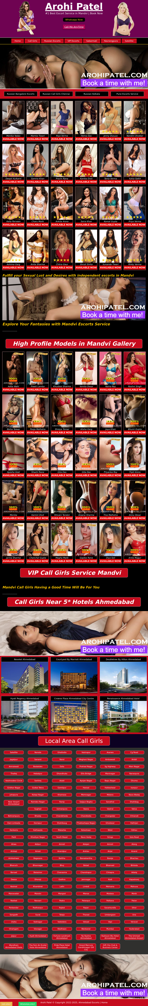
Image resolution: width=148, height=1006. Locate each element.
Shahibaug (62, 823)
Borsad (14, 872)
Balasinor (38, 872)
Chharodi (134, 816)
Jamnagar (86, 879)
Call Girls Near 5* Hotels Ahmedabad (74, 602)
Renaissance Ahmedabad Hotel (123, 698)
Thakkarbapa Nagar (86, 823)
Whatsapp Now (74, 19)
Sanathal (110, 802)
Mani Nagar (134, 766)
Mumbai (110, 929)
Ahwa (13, 844)
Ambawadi (110, 759)
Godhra (62, 879)
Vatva (134, 809)
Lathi (62, 886)
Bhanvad (110, 865)
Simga (110, 837)
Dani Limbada (13, 823)
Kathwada (37, 830)
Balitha (62, 858)
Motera (110, 795)
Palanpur (86, 901)
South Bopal (62, 837)
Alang (134, 844)
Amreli (62, 844)
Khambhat (38, 886)
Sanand (37, 759)
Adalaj (134, 872)
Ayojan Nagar (86, 781)
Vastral (110, 809)
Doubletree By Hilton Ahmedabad (123, 659)
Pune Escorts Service (127, 94)
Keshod (13, 886)
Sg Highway (110, 766)
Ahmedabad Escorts (89, 1002)
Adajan (86, 844)
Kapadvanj (134, 879)
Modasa (110, 893)
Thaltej (14, 773)
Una (134, 915)
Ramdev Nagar (38, 802)
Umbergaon (110, 915)
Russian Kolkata (92, 94)
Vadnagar (37, 922)
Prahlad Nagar (86, 766)
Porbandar (13, 908)
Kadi (110, 879)
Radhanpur (38, 908)
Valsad (86, 922)
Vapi (110, 922)
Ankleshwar (13, 858)
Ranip (62, 802)
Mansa (86, 893)
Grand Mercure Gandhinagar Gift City (86, 947)
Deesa (14, 879)
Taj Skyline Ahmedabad (86, 937)
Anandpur (61, 851)
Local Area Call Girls (74, 741)
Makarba (62, 830)
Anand (134, 851)
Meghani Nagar (86, 759)
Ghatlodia (61, 752)
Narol (62, 759)
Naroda (38, 752)
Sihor (134, 908)
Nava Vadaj (86, 837)
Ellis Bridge (86, 773)
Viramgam (14, 929)
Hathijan (134, 823)
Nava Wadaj (134, 795)
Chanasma (62, 872)
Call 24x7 (6, 1004)
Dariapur (38, 823)
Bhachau (134, 858)
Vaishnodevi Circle (13, 781)
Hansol (86, 788)
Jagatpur (14, 759)
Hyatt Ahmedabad (37, 936)
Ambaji (14, 851)
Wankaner (86, 929)
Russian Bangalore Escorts (20, 94)
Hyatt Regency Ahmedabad (24, 698)
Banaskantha (86, 858)
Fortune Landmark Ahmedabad (61, 937)
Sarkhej (37, 781)
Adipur (38, 844)
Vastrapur (86, 752)
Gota (62, 766)
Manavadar (14, 893)
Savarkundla (110, 908)
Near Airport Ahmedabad (13, 803)
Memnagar (86, 795)
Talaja (62, 915)
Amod (37, 851)
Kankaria (14, 830)
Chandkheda (62, 816)
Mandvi (38, 893)
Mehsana (110, 886)
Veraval (134, 922)
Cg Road (134, 752)
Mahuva (134, 886)
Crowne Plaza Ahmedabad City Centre (74, 698)
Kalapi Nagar (38, 795)
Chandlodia (86, 816)
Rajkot (62, 908)
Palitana (110, 901)
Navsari (37, 901)
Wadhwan (61, 929)
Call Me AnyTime (74, 26)
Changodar (110, 816)
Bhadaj (38, 816)
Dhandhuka (62, 773)
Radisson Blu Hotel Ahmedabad (110, 937)
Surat (37, 915)
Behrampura (14, 816)
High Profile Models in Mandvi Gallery (74, 343)
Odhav (134, 830)
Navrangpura (111, 41)
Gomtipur (62, 788)
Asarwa (110, 752)
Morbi (134, 893)
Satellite (129, 41)
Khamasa (62, 795)
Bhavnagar (38, 865)
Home (18, 41)
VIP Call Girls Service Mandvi (74, 572)
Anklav (86, 851)
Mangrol (62, 893)
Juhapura (14, 795)
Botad (86, 865)
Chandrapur (86, 872)
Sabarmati (91, 41)
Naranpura (134, 773)
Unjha (13, 922)
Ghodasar (110, 823)
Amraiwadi (14, 766)
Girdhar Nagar (13, 788)
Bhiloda (134, 865)
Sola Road (134, 837)
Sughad (37, 809)
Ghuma (134, 781)
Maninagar (110, 773)
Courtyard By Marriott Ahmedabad (74, 659)
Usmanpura (62, 809)
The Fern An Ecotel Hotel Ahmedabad (38, 946)
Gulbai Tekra (38, 788)
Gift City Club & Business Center (110, 946)
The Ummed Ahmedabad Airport (134, 937)
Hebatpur (38, 773)
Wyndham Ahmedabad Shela (13, 946)
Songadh (14, 915)
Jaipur (13, 936)
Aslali (62, 781)
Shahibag (134, 802)
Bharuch (14, 865)
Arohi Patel (74, 6)
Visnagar (38, 929)
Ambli (134, 759)
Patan (134, 901)
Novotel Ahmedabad (24, 659)
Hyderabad (134, 929)
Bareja (110, 858)
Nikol (110, 830)
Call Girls (32, 41)
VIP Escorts (73, 41)
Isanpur (134, 788)
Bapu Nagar (110, 781)
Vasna (86, 809)
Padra (62, 901)
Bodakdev (37, 766)
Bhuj (62, 865)
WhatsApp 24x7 (27, 1004)
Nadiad (14, 901)
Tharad (86, 915)
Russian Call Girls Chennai (56, 94)
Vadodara (62, 922)
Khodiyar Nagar (38, 837)
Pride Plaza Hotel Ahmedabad (62, 946)
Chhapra (110, 872)
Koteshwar (86, 830)
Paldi (14, 837)
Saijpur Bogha (86, 802)
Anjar (110, 851)
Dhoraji (38, 879)
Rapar (86, 908)
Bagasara (38, 858)
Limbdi (86, 886)
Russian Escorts (52, 41)
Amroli (110, 844)
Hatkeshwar (110, 788)
